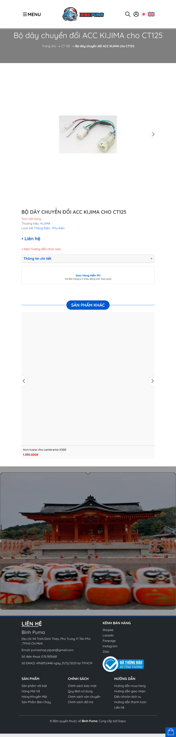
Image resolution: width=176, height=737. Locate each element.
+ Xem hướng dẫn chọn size (41, 249)
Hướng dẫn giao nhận (129, 691)
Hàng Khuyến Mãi (34, 697)
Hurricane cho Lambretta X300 (44, 449)
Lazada (108, 635)
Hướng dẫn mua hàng (130, 686)
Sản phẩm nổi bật (34, 686)
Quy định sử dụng (80, 691)
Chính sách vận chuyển (84, 697)
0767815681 (49, 656)
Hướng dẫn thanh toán (130, 702)
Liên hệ (119, 707)
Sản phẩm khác (88, 305)
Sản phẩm (30, 678)
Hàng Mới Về (31, 691)
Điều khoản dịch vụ (127, 697)
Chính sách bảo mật (82, 686)
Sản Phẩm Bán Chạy (36, 702)
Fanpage (109, 641)
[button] (152, 134)
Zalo (106, 651)
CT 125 (65, 46)
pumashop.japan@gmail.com (52, 650)
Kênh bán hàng (117, 623)
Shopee (108, 630)
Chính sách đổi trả (80, 702)
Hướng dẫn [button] (124, 678)
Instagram (110, 646)
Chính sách (78, 678)
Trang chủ (49, 46)
